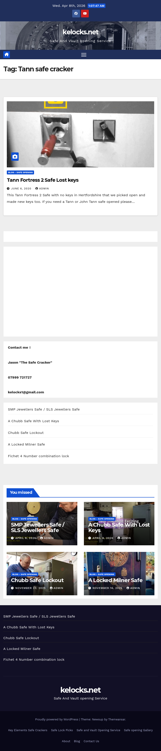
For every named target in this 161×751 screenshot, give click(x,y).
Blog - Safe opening (20, 172)
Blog (77, 741)
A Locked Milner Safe (26, 444)
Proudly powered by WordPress (57, 719)
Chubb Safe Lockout (26, 433)
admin (42, 188)
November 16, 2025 (107, 588)
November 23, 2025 (31, 588)
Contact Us (91, 741)
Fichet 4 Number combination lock (38, 456)
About (66, 741)
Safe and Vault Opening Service (98, 730)
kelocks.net (80, 32)
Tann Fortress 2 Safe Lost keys (42, 180)
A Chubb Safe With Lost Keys (33, 421)
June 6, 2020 (21, 188)
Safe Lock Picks (62, 730)
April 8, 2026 (26, 538)
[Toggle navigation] (84, 54)
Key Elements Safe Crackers (27, 730)
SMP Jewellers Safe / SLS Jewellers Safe (44, 409)
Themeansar (116, 719)
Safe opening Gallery (138, 730)
